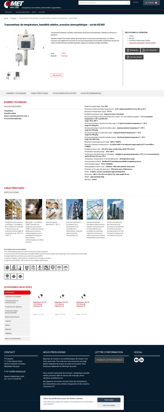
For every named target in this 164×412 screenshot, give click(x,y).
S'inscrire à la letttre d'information (109, 360)
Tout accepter (109, 400)
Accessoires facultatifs (64, 93)
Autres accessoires (12, 317)
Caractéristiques (39, 93)
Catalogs (8, 333)
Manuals (8, 329)
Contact (135, 2)
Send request (57, 75)
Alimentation (9, 292)
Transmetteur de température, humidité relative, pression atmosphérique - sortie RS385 (48, 18)
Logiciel (8, 321)
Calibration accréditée (13, 297)
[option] (25, 48)
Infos (34, 12)
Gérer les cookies (109, 405)
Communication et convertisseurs (11, 302)
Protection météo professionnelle (11, 312)
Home (6, 18)
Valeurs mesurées (23, 12)
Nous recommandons (91, 93)
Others (7, 325)
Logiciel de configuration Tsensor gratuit (142, 43)
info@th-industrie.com (17, 371)
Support (41, 12)
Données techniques (16, 93)
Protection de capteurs (13, 307)
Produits (8, 12)
